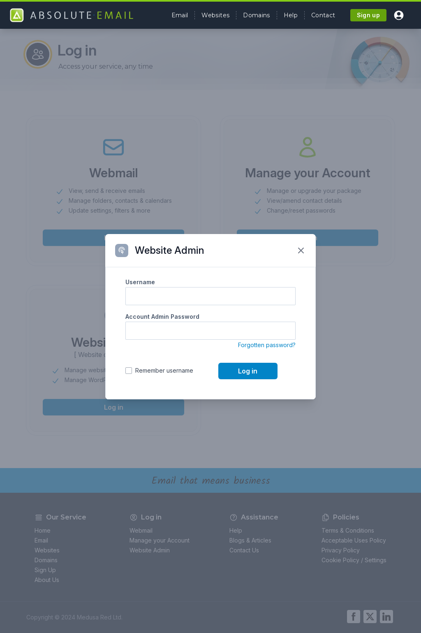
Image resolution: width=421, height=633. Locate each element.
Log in (247, 371)
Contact (323, 15)
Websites (215, 15)
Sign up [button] (368, 15)
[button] (399, 15)
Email (179, 15)
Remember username (164, 370)
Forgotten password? (267, 344)
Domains (256, 15)
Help (291, 15)
